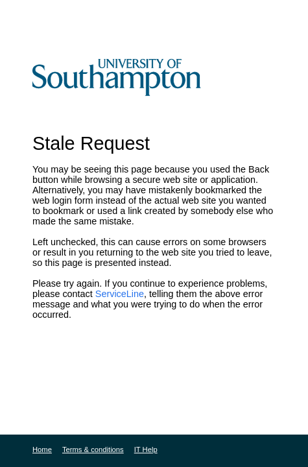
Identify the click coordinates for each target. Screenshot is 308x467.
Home (42, 449)
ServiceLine (119, 294)
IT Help (146, 449)
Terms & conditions (93, 449)
